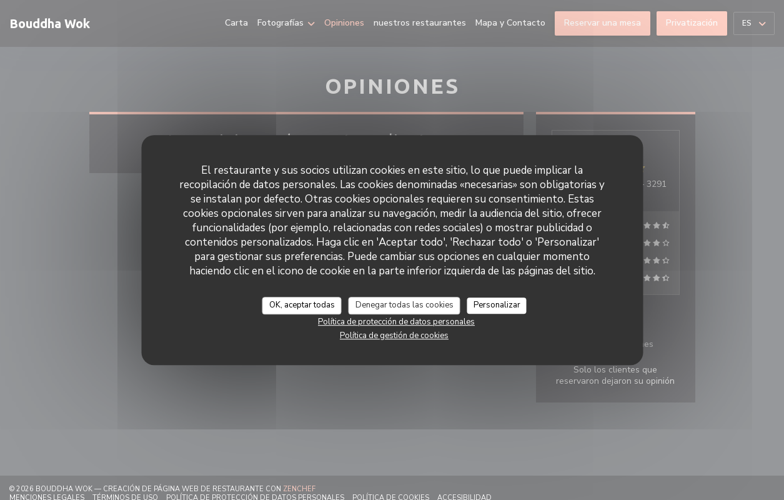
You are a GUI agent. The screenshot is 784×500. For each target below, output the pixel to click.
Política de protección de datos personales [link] (396, 322)
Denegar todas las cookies (404, 305)
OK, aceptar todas (302, 305)
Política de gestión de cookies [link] (394, 335)
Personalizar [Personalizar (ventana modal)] (497, 305)
